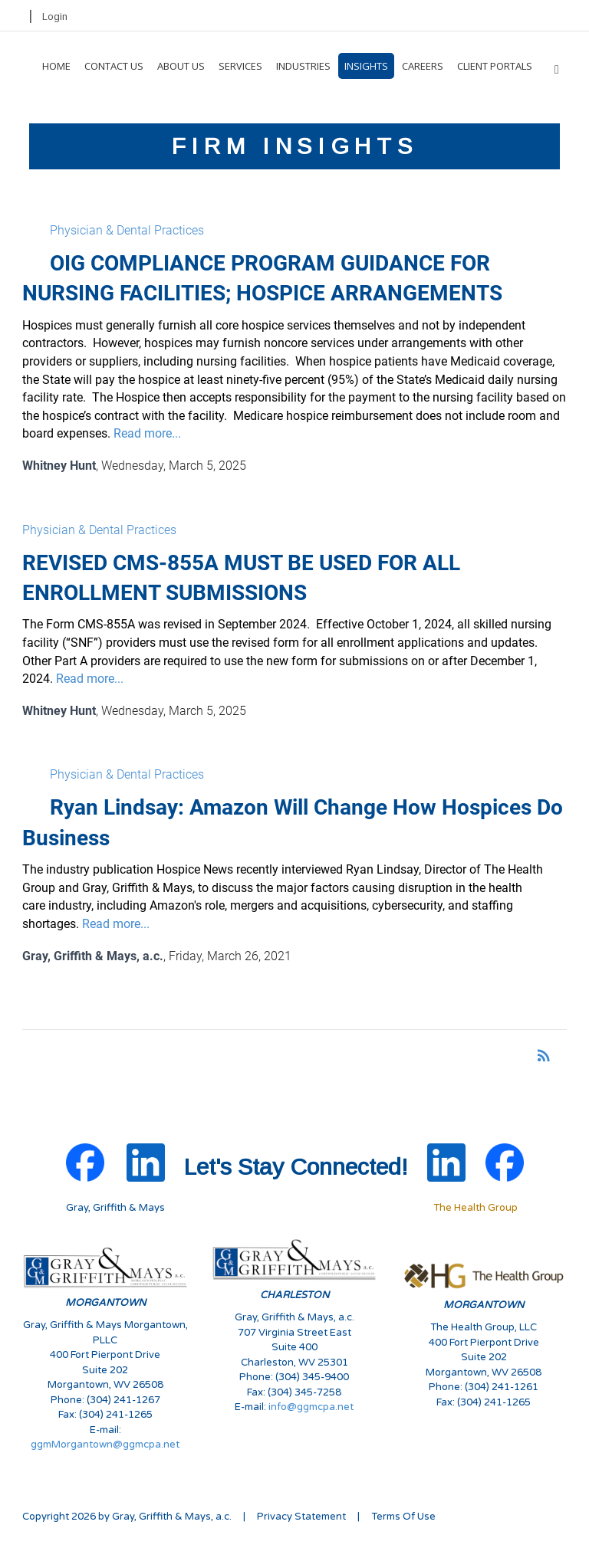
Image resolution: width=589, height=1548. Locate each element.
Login (54, 16)
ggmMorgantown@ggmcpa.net (105, 1444)
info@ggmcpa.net (311, 1407)
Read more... (147, 433)
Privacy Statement (301, 1516)
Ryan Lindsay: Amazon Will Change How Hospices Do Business (292, 822)
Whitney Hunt (59, 465)
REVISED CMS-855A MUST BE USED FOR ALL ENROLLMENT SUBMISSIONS (241, 577)
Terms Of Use (403, 1516)
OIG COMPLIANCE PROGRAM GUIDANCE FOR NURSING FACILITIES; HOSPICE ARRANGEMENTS (262, 278)
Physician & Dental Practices (127, 230)
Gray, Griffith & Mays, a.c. (92, 956)
